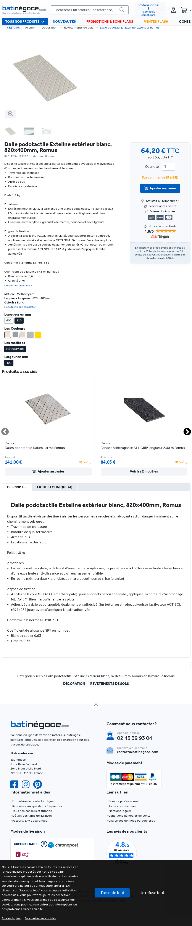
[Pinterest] (39, 784)
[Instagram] (27, 784)
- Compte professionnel (122, 801)
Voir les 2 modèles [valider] (144, 471)
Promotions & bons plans (109, 22)
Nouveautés (64, 22)
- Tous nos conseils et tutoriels (31, 811)
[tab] (17, 487)
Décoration (49, 27)
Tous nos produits (24, 21)
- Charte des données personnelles (130, 820)
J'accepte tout (112, 892)
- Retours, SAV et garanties (28, 820)
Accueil (30, 27)
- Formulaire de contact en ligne (32, 801)
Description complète (18, 285)
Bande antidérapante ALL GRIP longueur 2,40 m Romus (143, 448)
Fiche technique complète (20, 306)
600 (8, 320)
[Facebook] (16, 784)
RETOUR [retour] (13, 27)
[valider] (122, 10)
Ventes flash (156, 22)
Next (184, 430)
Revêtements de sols (79, 27)
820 (19, 320)
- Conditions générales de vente (128, 815)
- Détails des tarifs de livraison (31, 815)
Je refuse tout (152, 892)
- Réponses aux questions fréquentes (36, 806)
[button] (40, 918)
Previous (2, 430)
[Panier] (186, 10)
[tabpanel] (96, 574)
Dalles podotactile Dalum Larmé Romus (35, 448)
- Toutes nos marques (121, 806)
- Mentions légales (119, 811)
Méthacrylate (15, 349)
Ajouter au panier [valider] (160, 188)
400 (8, 363)
